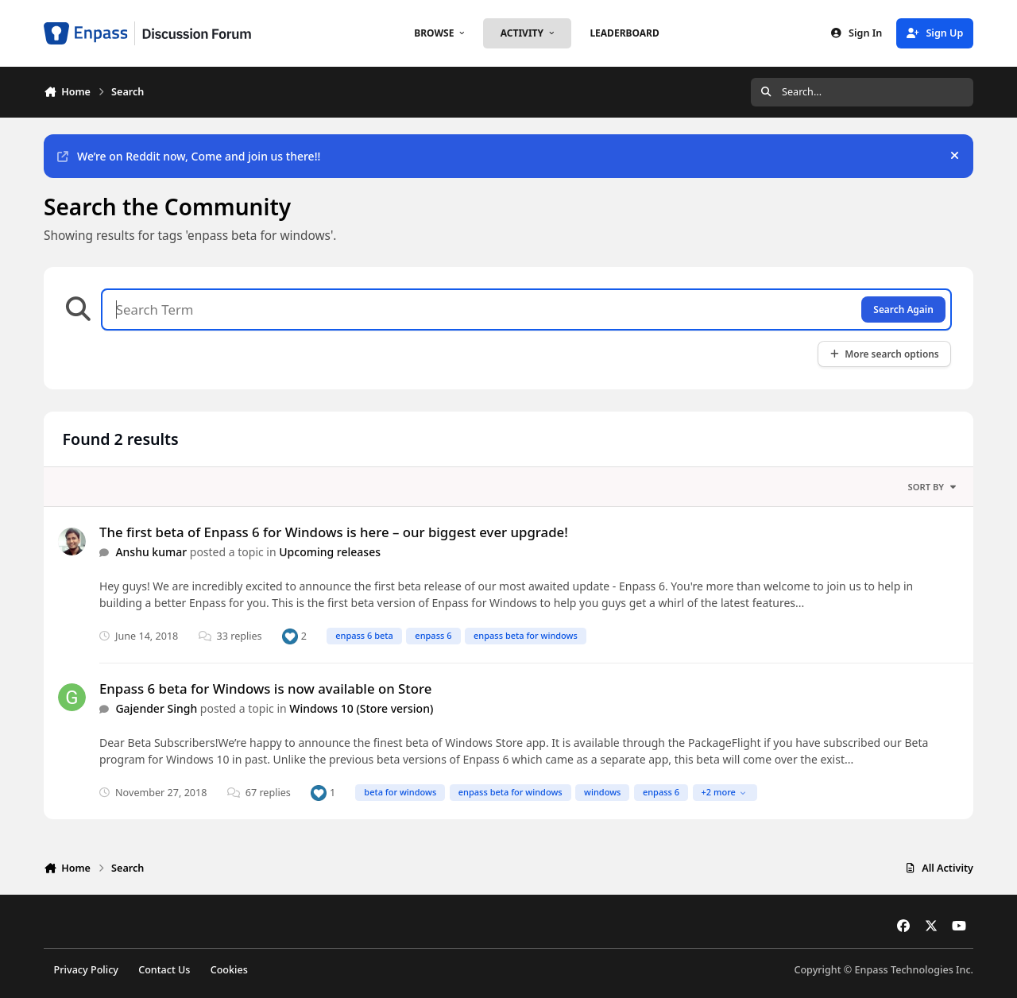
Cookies (229, 970)
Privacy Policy (86, 970)
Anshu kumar (151, 551)
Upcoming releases (330, 551)
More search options (883, 353)
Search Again (903, 309)
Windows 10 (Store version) (361, 708)
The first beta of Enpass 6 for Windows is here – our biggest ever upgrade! (333, 532)
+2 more (724, 792)
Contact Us (164, 970)
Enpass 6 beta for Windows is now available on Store (265, 688)
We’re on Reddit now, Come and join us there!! (188, 156)
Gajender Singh (156, 708)
